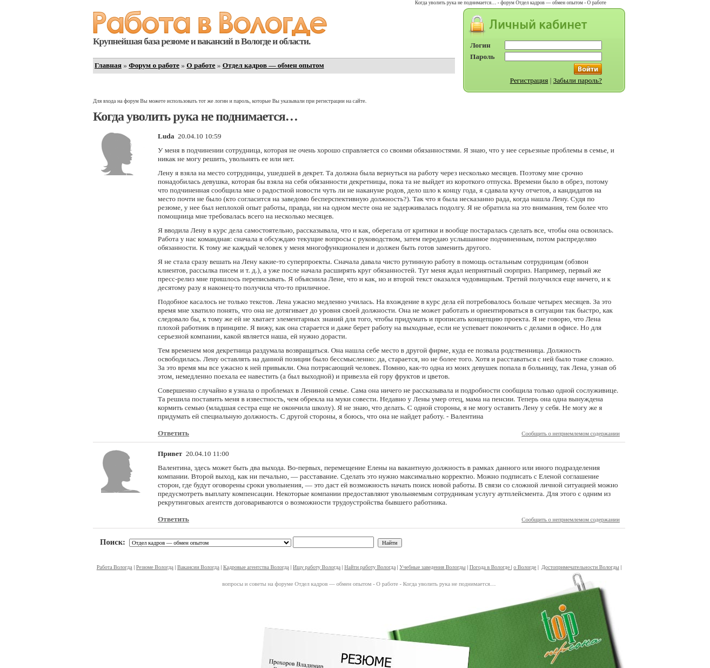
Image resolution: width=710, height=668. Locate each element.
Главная (108, 65)
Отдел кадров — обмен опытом (273, 65)
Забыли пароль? (577, 80)
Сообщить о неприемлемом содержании (570, 433)
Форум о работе (154, 65)
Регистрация (529, 80)
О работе (200, 65)
